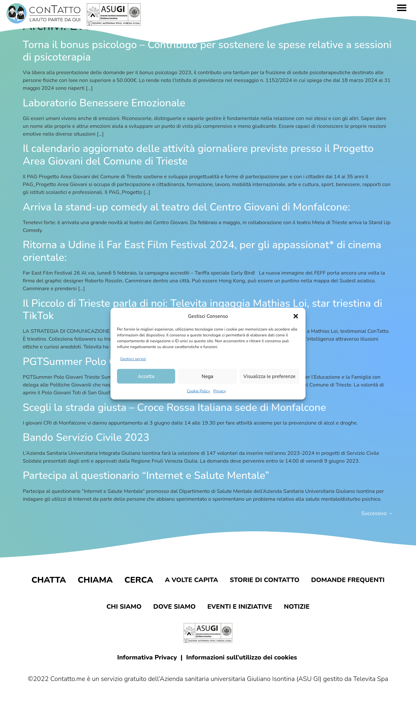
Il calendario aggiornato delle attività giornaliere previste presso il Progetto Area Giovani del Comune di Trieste (198, 155)
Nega (207, 376)
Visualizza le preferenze (269, 376)
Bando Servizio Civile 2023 (86, 437)
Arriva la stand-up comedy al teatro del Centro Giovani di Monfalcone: (186, 207)
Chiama (95, 580)
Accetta (146, 376)
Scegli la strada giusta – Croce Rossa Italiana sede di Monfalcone (174, 408)
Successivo (377, 513)
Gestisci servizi (133, 358)
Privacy (219, 391)
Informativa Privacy (147, 657)
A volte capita (191, 580)
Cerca (138, 580)
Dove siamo (174, 606)
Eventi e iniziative (239, 606)
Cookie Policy (198, 391)
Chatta (49, 580)
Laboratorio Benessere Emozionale (104, 103)
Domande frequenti (347, 580)
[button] (295, 316)
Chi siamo (123, 606)
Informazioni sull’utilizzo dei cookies (241, 657)
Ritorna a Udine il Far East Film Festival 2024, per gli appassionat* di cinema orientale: (202, 251)
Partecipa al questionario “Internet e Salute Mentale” (146, 476)
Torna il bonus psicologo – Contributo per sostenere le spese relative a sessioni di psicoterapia (207, 51)
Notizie (297, 606)
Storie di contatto (264, 580)
